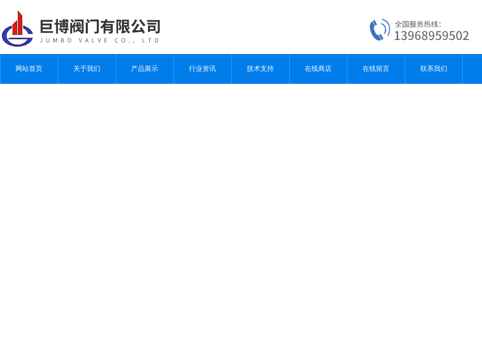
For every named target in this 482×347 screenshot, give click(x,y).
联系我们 (433, 68)
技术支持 (260, 68)
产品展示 (144, 68)
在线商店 (318, 68)
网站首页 (28, 68)
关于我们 (86, 68)
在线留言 (375, 68)
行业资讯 (202, 68)
